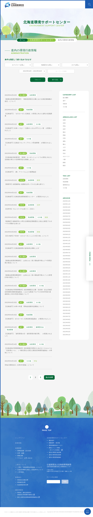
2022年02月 (66, 331)
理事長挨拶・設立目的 (24, 450)
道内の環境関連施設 (55, 457)
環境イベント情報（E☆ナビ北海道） (56, 449)
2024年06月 (66, 255)
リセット (38, 79)
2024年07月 (66, 252)
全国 (64, 120)
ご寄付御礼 (20, 472)
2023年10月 (66, 280)
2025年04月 (66, 225)
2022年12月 (66, 310)
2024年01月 (66, 271)
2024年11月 (66, 240)
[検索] (53, 482)
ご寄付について (20, 464)
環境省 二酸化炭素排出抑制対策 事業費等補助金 (26, 493)
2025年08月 (66, 213)
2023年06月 (66, 292)
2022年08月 (66, 313)
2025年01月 (66, 234)
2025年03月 (66, 228)
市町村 (65, 104)
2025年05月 (66, 222)
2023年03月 (66, 301)
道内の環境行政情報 (66, 40)
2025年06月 (66, 219)
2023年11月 (66, 277)
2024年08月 (66, 249)
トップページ (20, 438)
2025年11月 (66, 204)
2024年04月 (66, 262)
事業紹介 (18, 477)
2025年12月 (66, 201)
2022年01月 (66, 334)
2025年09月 (66, 210)
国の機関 (65, 97)
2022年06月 (66, 319)
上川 (64, 147)
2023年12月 (66, 274)
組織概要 (18, 448)
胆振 (64, 135)
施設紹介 (51, 440)
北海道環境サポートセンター (41, 40)
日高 (64, 138)
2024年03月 (66, 265)
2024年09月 (66, 246)
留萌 (64, 150)
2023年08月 (66, 286)
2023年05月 (66, 295)
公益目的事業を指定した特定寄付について (30, 469)
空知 (64, 126)
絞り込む (56, 79)
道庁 (64, 100)
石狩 (64, 129)
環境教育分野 (21, 482)
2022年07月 (66, 316)
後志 (64, 132)
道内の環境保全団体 (55, 455)
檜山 (64, 144)
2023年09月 (66, 283)
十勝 (64, 159)
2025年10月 (66, 207)
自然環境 (65, 178)
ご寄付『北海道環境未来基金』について (29, 467)
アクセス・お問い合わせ (24, 458)
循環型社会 (66, 185)
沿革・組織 (20, 453)
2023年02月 (66, 304)
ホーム (22, 40)
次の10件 (49, 377)
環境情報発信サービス (56, 445)
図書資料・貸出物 (54, 443)
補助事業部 (19, 490)
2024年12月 (66, 237)
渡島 (64, 141)
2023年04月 (66, 298)
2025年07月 (66, 216)
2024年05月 (66, 258)
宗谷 (64, 153)
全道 (64, 123)
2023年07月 (66, 289)
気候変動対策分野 (22, 485)
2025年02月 (66, 231)
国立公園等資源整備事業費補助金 (28, 497)
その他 (65, 107)
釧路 (64, 162)
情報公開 (20, 455)
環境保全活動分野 (22, 480)
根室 (64, 165)
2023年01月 (66, 307)
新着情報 (18, 443)
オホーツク (66, 156)
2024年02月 (66, 268)
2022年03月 (66, 328)
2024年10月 (66, 243)
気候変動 (65, 182)
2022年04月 (66, 325)
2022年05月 (66, 322)
